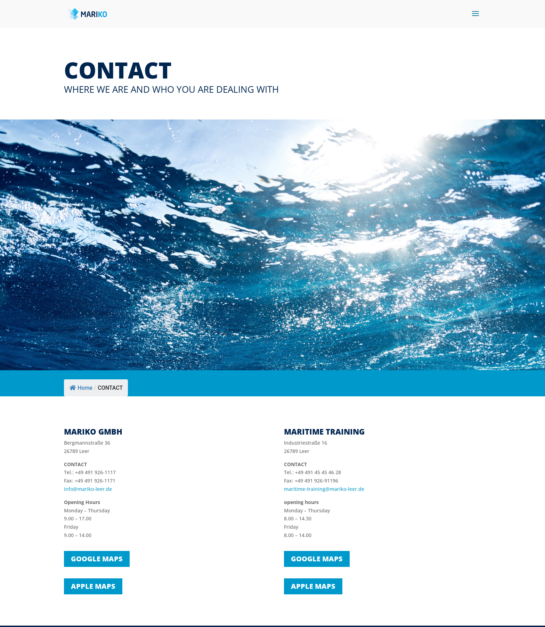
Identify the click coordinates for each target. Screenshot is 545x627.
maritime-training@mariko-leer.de (324, 489)
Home (81, 388)
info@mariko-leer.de (88, 489)
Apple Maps (93, 586)
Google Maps (97, 558)
